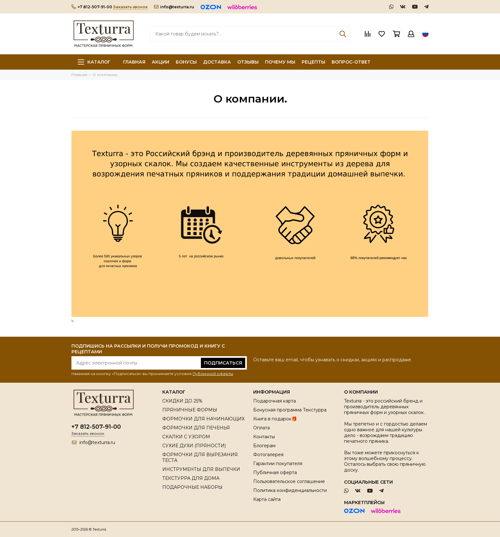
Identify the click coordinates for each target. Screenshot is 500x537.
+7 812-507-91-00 (91, 6)
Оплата (261, 428)
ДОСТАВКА (217, 62)
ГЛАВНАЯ (134, 62)
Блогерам (264, 446)
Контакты (264, 437)
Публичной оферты (213, 373)
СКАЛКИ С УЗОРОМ (186, 437)
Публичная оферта (275, 472)
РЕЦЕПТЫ (313, 62)
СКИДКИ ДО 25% (182, 401)
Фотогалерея (268, 454)
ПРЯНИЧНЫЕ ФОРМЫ (189, 410)
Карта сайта (267, 499)
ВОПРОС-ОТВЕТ (351, 62)
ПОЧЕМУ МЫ (280, 62)
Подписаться (223, 363)
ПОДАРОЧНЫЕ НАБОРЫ (192, 487)
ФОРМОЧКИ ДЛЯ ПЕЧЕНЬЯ (196, 428)
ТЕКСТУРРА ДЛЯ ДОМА (190, 478)
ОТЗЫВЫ (248, 62)
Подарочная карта (274, 401)
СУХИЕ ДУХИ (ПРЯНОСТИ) (194, 446)
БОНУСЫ (186, 62)
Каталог (94, 62)
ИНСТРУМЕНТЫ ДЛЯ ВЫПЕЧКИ (201, 469)
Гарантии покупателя (277, 463)
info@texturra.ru (174, 6)
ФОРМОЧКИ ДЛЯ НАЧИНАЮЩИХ (203, 419)
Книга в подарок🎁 (275, 419)
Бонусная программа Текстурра (290, 410)
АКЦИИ (160, 62)
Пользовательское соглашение (289, 481)
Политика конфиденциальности (290, 490)
